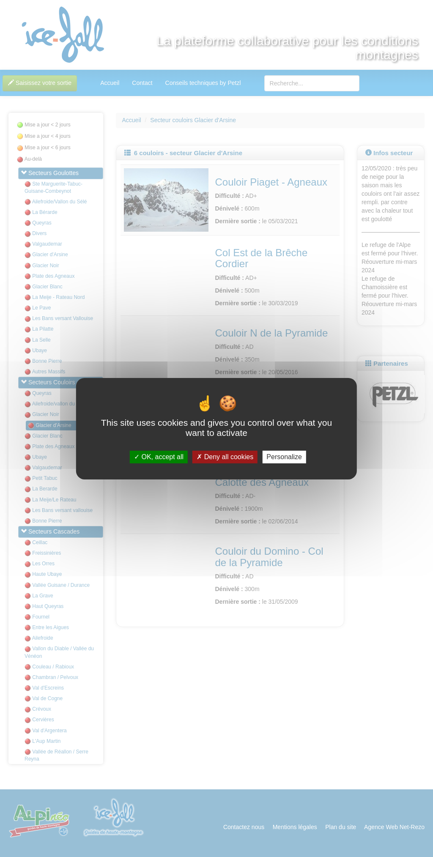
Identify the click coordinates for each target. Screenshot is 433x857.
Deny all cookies (225, 456)
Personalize (284, 456)
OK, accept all (159, 456)
